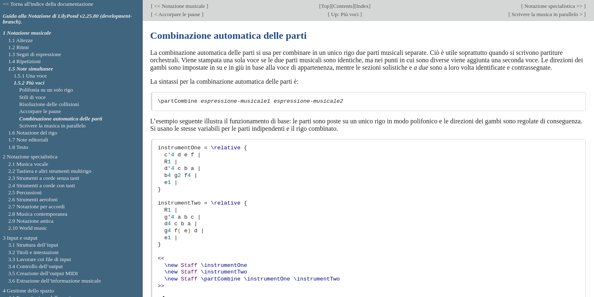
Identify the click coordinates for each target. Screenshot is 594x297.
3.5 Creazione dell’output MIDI (43, 273)
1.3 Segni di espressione (34, 54)
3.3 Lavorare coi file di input (39, 259)
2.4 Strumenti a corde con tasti (41, 185)
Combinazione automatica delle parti (60, 119)
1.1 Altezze (20, 40)
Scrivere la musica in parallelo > (547, 14)
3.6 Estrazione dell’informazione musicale (54, 281)
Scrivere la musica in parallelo (52, 126)
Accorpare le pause (40, 111)
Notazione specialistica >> (553, 6)
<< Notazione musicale (179, 6)
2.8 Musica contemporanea (37, 214)
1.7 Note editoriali (28, 140)
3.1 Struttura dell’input (33, 245)
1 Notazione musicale (27, 33)
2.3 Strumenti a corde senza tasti (43, 178)
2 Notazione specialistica (30, 156)
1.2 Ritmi (18, 47)
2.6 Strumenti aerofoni (33, 199)
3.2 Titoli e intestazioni (33, 252)
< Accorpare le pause (177, 14)
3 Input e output (20, 238)
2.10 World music (27, 228)
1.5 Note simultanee (30, 69)
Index (362, 6)
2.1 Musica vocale (28, 164)
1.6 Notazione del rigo (32, 133)
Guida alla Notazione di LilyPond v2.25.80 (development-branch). (67, 19)
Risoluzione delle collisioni (49, 104)
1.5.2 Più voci (29, 83)
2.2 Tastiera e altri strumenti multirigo (49, 171)
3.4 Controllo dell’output (35, 266)
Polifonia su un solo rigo (46, 90)
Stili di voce (32, 97)
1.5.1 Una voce (30, 76)
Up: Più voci (345, 14)
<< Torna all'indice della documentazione (48, 4)
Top (325, 6)
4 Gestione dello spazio (28, 291)
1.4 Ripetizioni (24, 61)
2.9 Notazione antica (30, 221)
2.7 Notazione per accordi (36, 206)
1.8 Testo (18, 147)
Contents (343, 6)
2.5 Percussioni (25, 192)
